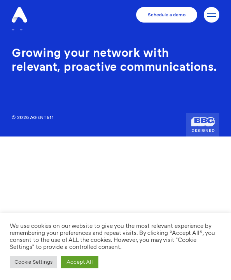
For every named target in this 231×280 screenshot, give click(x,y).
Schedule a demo (167, 15)
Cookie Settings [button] (33, 262)
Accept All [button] (79, 262)
